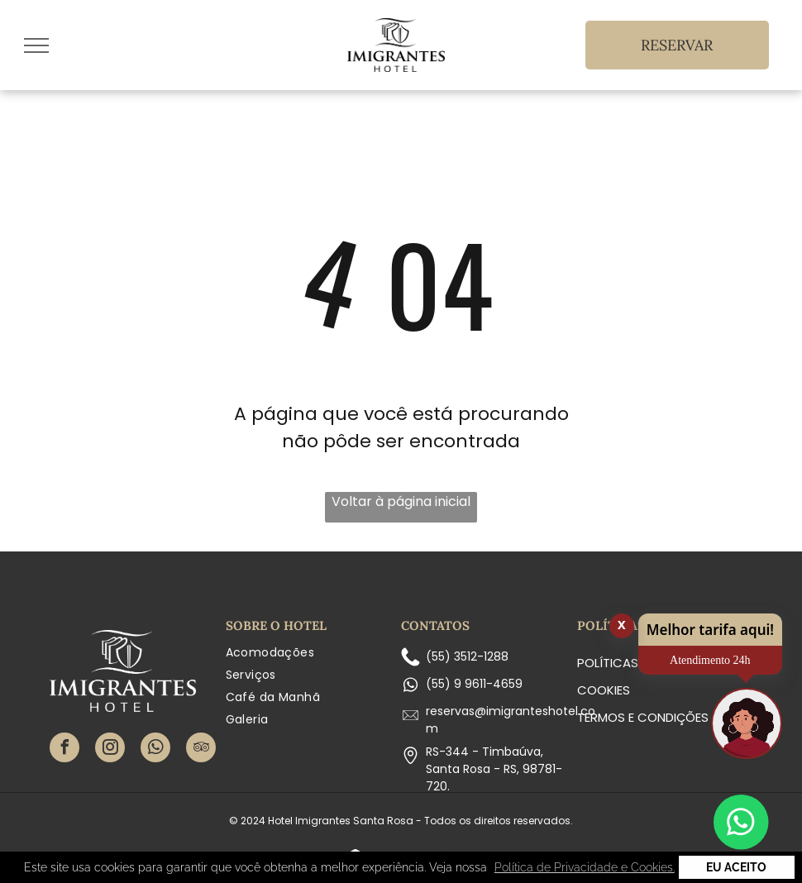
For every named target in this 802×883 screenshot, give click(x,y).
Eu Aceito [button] (736, 867)
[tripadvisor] (201, 749)
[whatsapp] (155, 749)
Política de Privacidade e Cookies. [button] (584, 867)
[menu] (36, 45)
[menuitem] (314, 653)
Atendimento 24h (710, 660)
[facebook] (64, 749)
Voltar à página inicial (401, 501)
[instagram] (110, 749)
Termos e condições (643, 717)
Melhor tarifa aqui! (710, 629)
